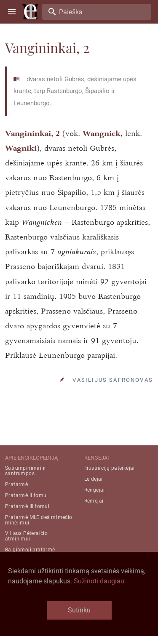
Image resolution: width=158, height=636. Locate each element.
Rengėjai (94, 490)
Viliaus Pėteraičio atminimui (26, 536)
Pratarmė (16, 484)
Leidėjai (93, 479)
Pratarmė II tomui (26, 495)
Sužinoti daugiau (99, 581)
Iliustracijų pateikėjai (109, 468)
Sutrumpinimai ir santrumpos (25, 470)
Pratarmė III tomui (27, 506)
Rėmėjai (94, 501)
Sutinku (79, 610)
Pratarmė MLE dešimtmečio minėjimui (38, 520)
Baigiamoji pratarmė (30, 550)
